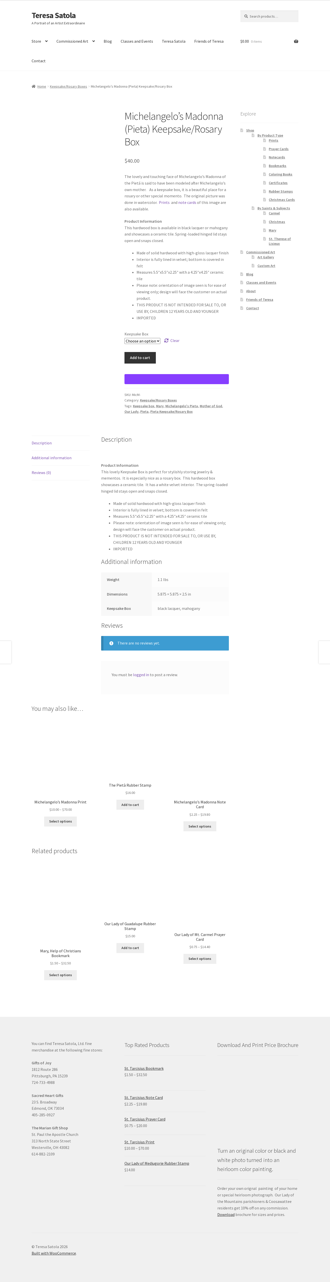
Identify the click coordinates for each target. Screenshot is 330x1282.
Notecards (277, 157)
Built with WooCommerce (54, 1253)
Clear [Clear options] (174, 340)
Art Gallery (265, 257)
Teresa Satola (54, 15)
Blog (108, 41)
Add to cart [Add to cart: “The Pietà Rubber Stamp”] (130, 804)
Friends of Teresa (209, 41)
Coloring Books (280, 174)
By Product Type (270, 135)
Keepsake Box (136, 333)
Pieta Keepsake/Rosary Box (171, 411)
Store (36, 41)
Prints (164, 202)
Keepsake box (143, 406)
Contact (39, 60)
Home (41, 86)
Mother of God (211, 406)
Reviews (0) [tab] (41, 472)
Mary (160, 406)
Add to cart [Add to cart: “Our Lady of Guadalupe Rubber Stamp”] (130, 948)
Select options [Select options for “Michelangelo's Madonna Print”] (60, 821)
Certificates (278, 183)
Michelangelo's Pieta (181, 406)
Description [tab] (42, 442)
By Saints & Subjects (273, 208)
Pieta (144, 411)
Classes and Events (137, 41)
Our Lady (131, 411)
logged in (141, 674)
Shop (250, 130)
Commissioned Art (72, 41)
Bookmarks (277, 165)
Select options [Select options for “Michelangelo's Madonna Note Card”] (199, 826)
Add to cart (140, 357)
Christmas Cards (282, 199)
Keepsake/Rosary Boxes (68, 86)
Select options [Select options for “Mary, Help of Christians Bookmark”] (60, 975)
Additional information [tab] (52, 457)
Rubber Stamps (281, 191)
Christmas (277, 221)
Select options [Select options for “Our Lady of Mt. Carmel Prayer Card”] (199, 958)
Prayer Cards (279, 149)
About (251, 291)
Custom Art (266, 265)
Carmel (274, 213)
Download (226, 1214)
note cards (187, 202)
